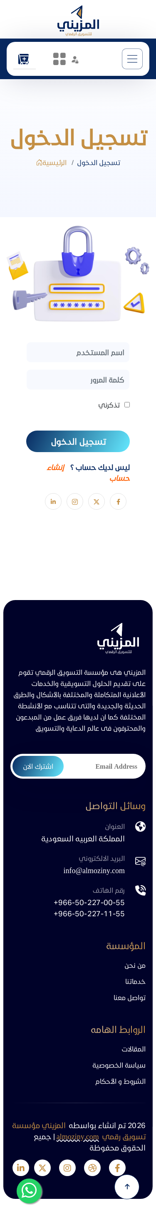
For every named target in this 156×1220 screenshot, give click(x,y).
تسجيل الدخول (78, 441)
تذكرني (109, 405)
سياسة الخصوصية (119, 1065)
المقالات (133, 1049)
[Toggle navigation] (132, 58)
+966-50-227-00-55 (89, 902)
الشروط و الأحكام (120, 1081)
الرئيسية (51, 162)
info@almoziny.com (94, 870)
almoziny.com (78, 1136)
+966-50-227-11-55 (89, 913)
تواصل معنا (130, 997)
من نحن (135, 965)
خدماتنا (135, 981)
